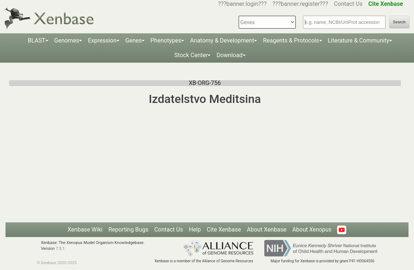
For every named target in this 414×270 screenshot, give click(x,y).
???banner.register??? (300, 3)
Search (399, 22)
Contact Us (348, 3)
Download (229, 55)
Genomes (66, 40)
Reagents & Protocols (291, 40)
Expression (102, 40)
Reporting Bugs (128, 229)
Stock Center (191, 55)
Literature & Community (358, 40)
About (311, 229)
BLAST (36, 40)
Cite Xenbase (224, 229)
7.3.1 (60, 248)
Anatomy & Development (222, 40)
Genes (133, 40)
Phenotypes (165, 40)
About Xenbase (266, 229)
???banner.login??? (242, 3)
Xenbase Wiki (85, 229)
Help (195, 229)
